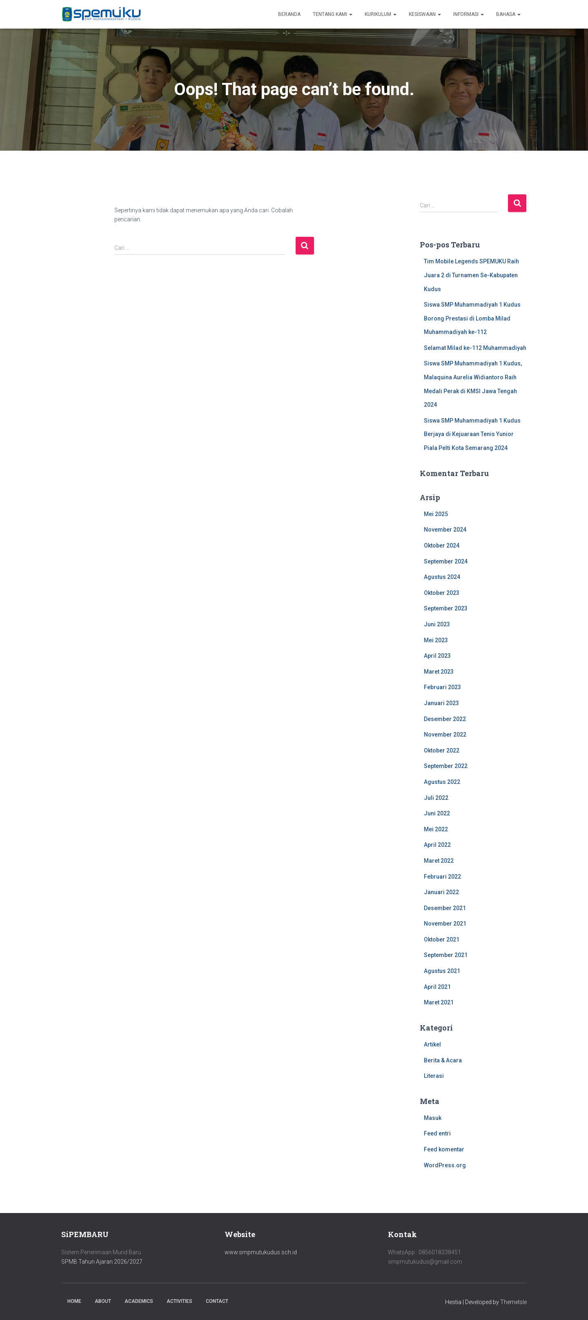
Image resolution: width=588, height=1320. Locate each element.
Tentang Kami (332, 14)
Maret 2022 (439, 860)
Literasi (434, 1076)
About (103, 1301)
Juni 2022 (437, 813)
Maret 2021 (439, 1002)
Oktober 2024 (441, 545)
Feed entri (437, 1133)
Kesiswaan (425, 14)
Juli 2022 (436, 798)
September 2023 (446, 608)
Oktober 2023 (441, 593)
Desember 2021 (445, 908)
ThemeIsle (513, 1302)
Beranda (289, 14)
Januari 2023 (441, 703)
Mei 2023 (436, 640)
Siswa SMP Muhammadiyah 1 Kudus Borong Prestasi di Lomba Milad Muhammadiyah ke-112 (472, 318)
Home (74, 1301)
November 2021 (445, 923)
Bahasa (508, 14)
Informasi (468, 14)
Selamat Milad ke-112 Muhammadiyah (475, 348)
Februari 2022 (442, 876)
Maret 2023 (439, 671)
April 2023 (437, 655)
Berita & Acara (443, 1060)
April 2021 (437, 987)
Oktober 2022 (441, 750)
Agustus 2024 (442, 577)
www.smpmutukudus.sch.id (261, 1252)
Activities (179, 1301)
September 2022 (446, 766)
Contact (217, 1301)
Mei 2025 (436, 514)
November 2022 (445, 734)
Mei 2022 (436, 829)
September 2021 (446, 955)
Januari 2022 (441, 892)
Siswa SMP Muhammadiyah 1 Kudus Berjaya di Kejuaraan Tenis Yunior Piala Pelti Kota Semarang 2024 (472, 434)
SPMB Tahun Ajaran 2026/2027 (102, 1261)
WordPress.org (445, 1165)
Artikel (432, 1044)
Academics (139, 1301)
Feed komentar (444, 1149)
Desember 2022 (445, 719)
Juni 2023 (437, 624)
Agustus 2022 (442, 782)
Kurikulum (380, 14)
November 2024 (445, 529)
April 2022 (437, 844)
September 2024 (446, 561)
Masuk (432, 1118)
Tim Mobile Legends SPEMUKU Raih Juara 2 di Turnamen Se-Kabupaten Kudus (471, 275)
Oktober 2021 (441, 939)
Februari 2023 (442, 687)
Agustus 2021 (442, 971)
